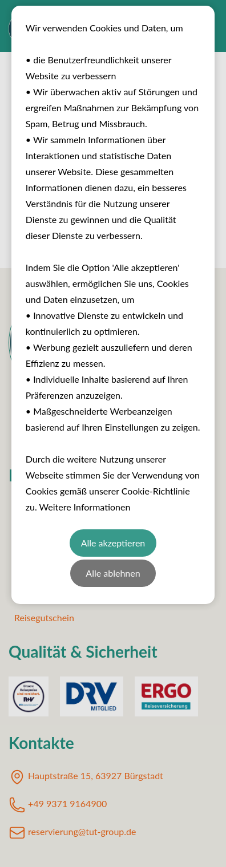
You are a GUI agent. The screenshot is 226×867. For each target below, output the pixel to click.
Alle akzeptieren (113, 542)
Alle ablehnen (113, 573)
